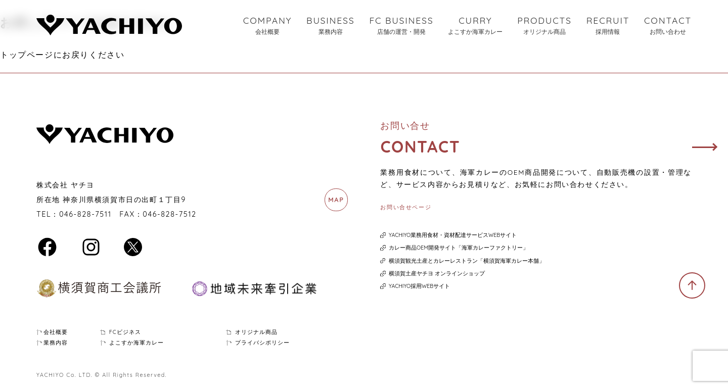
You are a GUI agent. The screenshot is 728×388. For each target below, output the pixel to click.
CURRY (475, 25)
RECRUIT (608, 25)
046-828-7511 (85, 214)
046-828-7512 (169, 214)
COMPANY (267, 25)
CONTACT (668, 25)
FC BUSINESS (401, 25)
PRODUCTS (544, 25)
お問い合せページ (405, 207)
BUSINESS (330, 25)
